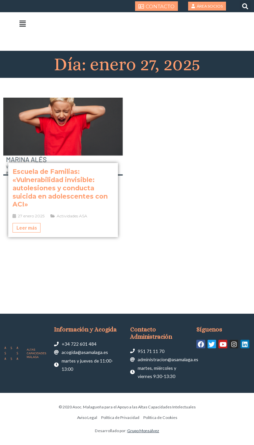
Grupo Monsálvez (143, 430)
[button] (245, 6)
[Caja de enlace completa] (63, 167)
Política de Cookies (160, 417)
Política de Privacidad (120, 417)
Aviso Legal (87, 417)
